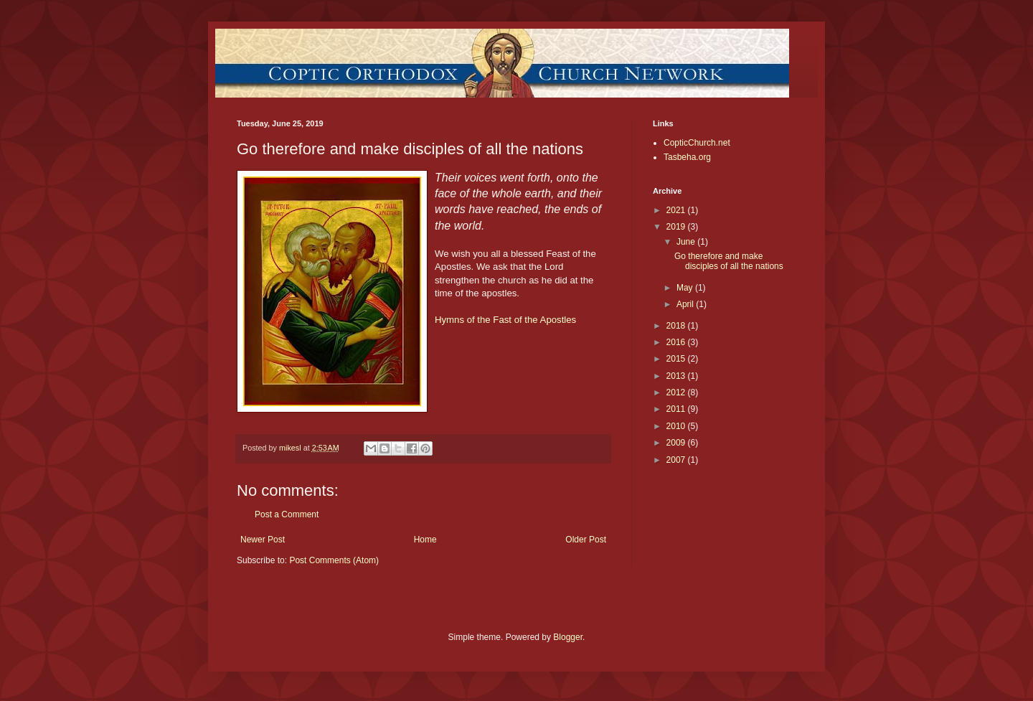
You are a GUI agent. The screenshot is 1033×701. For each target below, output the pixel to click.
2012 (677, 392)
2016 (677, 342)
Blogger (567, 637)
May (685, 288)
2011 (677, 409)
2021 (677, 210)
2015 (677, 359)
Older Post (585, 540)
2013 (677, 376)
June (686, 242)
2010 (677, 426)
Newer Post (262, 540)
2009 (677, 443)
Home (425, 540)
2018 (677, 326)
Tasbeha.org (687, 157)
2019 (677, 227)
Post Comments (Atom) (334, 560)
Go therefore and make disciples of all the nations (728, 261)
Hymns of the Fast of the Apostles (505, 319)
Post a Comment (287, 514)
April (686, 304)
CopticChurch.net (697, 143)
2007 (677, 460)
